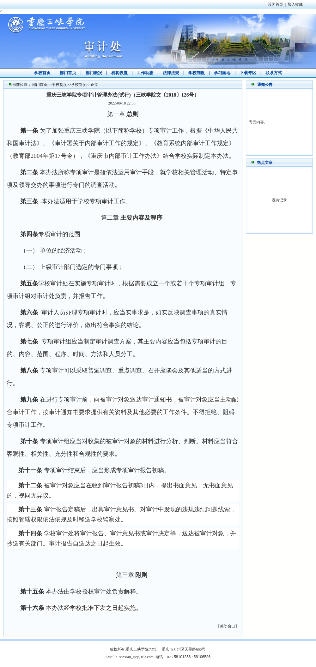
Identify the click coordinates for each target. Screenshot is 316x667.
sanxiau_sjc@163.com (136, 657)
